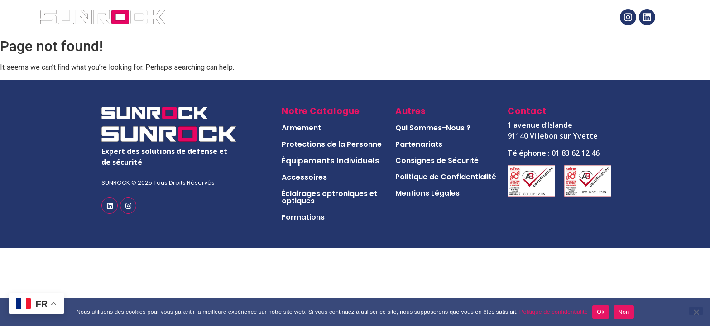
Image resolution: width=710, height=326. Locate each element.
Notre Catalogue (324, 17)
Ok (600, 311)
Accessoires (304, 177)
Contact (520, 17)
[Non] (696, 311)
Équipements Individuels (330, 160)
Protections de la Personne (332, 144)
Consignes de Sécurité (437, 160)
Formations (303, 217)
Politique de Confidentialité (445, 177)
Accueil (228, 17)
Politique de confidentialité (553, 311)
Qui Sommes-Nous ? (432, 128)
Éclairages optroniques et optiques (329, 197)
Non (623, 311)
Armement (301, 128)
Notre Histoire (434, 17)
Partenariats (418, 144)
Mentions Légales (427, 193)
